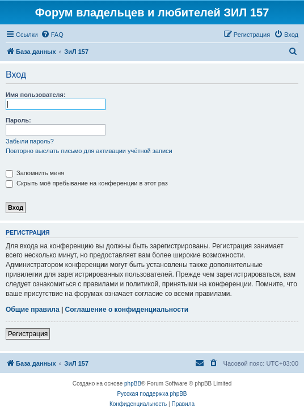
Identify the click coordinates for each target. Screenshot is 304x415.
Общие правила (33, 310)
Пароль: (18, 120)
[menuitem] (52, 34)
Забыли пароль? (30, 141)
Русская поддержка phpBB (152, 394)
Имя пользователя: (36, 94)
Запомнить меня (35, 173)
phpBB (132, 383)
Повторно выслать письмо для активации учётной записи (89, 150)
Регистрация (28, 334)
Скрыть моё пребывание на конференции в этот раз (87, 183)
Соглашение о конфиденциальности (127, 310)
